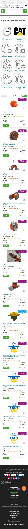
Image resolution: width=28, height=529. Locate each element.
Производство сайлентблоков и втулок (14, 524)
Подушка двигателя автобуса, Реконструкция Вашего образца (14, 324)
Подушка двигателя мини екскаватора (12, 446)
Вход (25, 2)
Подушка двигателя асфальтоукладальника (14, 416)
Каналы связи (19, 2)
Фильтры (24, 95)
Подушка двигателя (7, 112)
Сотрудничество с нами (14, 521)
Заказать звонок (14, 491)
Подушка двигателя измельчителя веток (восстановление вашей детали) (13, 143)
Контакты (14, 508)
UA (4, 1)
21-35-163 (14, 5)
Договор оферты (14, 515)
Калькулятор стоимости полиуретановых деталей (14, 506)
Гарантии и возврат (14, 513)
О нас (14, 519)
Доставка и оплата (10, 2)
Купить (6, 125)
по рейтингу (4, 95)
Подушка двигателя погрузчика (10, 234)
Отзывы (14, 522)
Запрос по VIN (14, 493)
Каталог (14, 517)
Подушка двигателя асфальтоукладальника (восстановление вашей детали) (14, 356)
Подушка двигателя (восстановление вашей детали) (14, 173)
